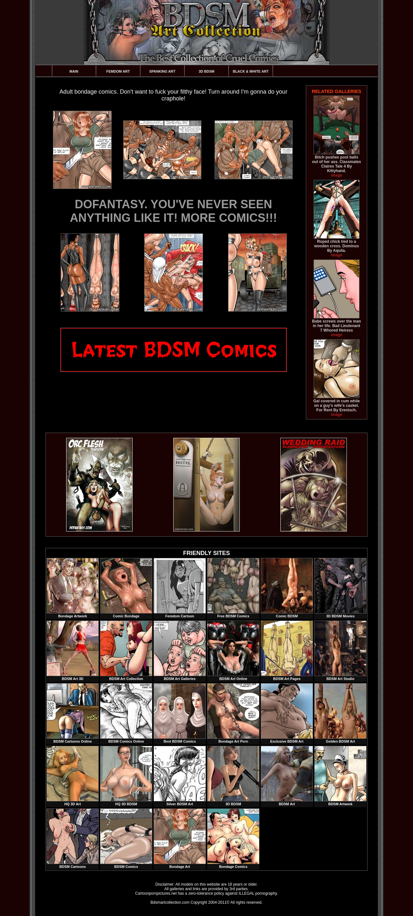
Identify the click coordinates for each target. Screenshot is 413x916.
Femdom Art (118, 71)
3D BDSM (207, 71)
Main (73, 71)
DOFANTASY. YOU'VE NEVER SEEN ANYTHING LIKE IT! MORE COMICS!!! (173, 211)
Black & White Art (250, 71)
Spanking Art (162, 71)
